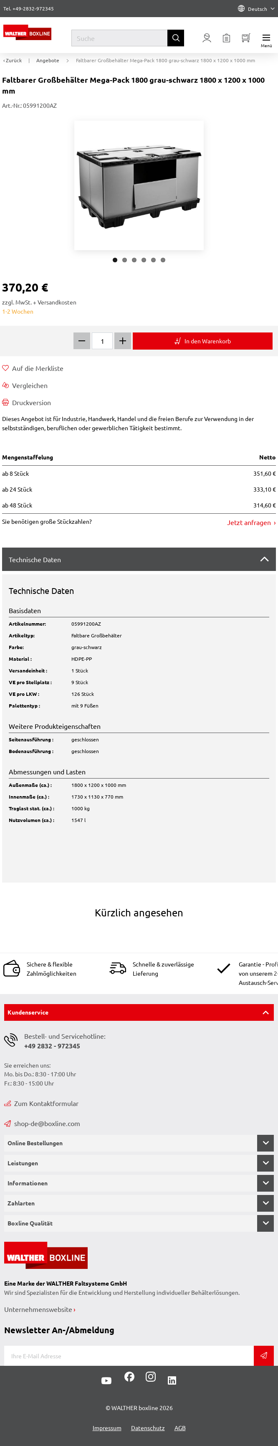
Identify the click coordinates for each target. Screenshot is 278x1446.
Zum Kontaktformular (41, 1103)
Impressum (107, 1427)
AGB (180, 1427)
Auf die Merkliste (32, 368)
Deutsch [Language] (256, 9)
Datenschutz (148, 1427)
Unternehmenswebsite (38, 1309)
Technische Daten (35, 559)
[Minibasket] (246, 38)
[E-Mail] (129, 1356)
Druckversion (26, 402)
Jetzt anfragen (250, 522)
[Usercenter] (207, 38)
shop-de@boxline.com (42, 1123)
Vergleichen (25, 385)
